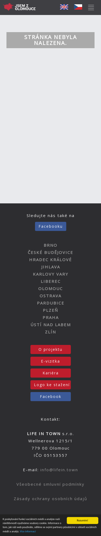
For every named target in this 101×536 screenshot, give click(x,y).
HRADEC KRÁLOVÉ (50, 259)
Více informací (28, 531)
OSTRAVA (50, 295)
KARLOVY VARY (50, 274)
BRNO (50, 245)
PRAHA (51, 317)
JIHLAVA (50, 266)
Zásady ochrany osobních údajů (50, 498)
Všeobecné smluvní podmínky (50, 484)
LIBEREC (51, 281)
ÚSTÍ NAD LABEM (50, 324)
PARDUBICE (50, 303)
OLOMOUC (50, 288)
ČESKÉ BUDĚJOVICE (50, 252)
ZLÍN (50, 331)
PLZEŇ (50, 310)
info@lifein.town (59, 469)
